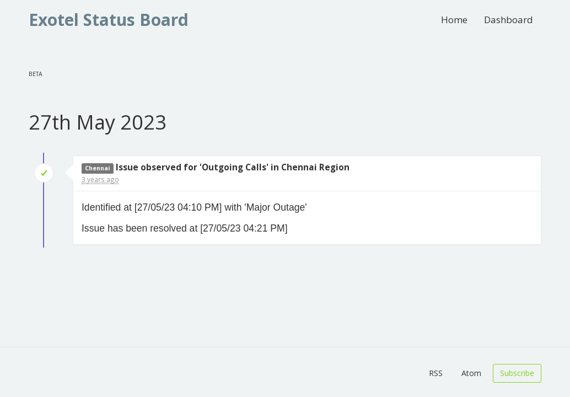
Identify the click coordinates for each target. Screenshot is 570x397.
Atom (471, 373)
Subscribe (517, 373)
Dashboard (508, 19)
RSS (436, 373)
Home (454, 19)
